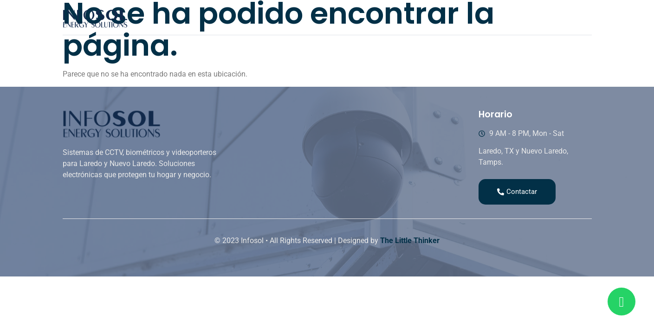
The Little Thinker (410, 240)
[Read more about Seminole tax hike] (621, 301)
